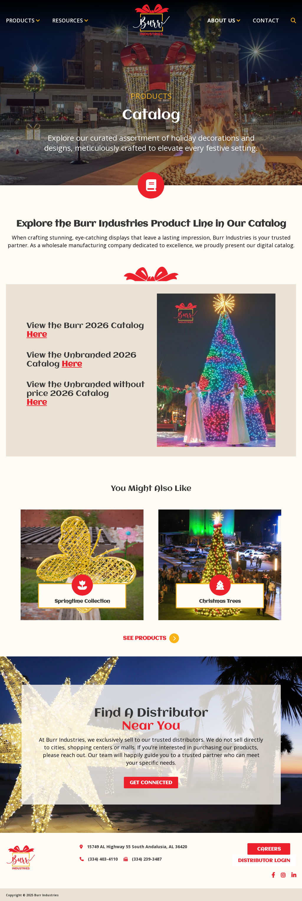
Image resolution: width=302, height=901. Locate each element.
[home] (151, 20)
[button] (23, 20)
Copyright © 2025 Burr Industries (32, 895)
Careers (269, 849)
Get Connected (151, 782)
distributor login (264, 860)
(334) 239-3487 (140, 859)
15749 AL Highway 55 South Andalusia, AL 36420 (133, 846)
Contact (266, 20)
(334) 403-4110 (99, 859)
